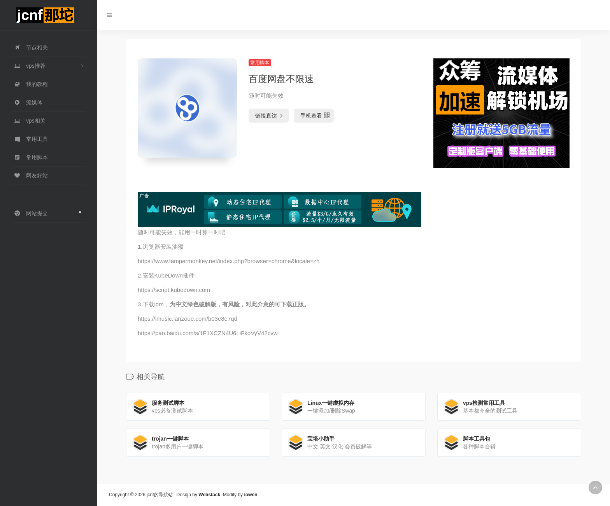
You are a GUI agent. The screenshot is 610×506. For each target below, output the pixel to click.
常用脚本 (260, 62)
